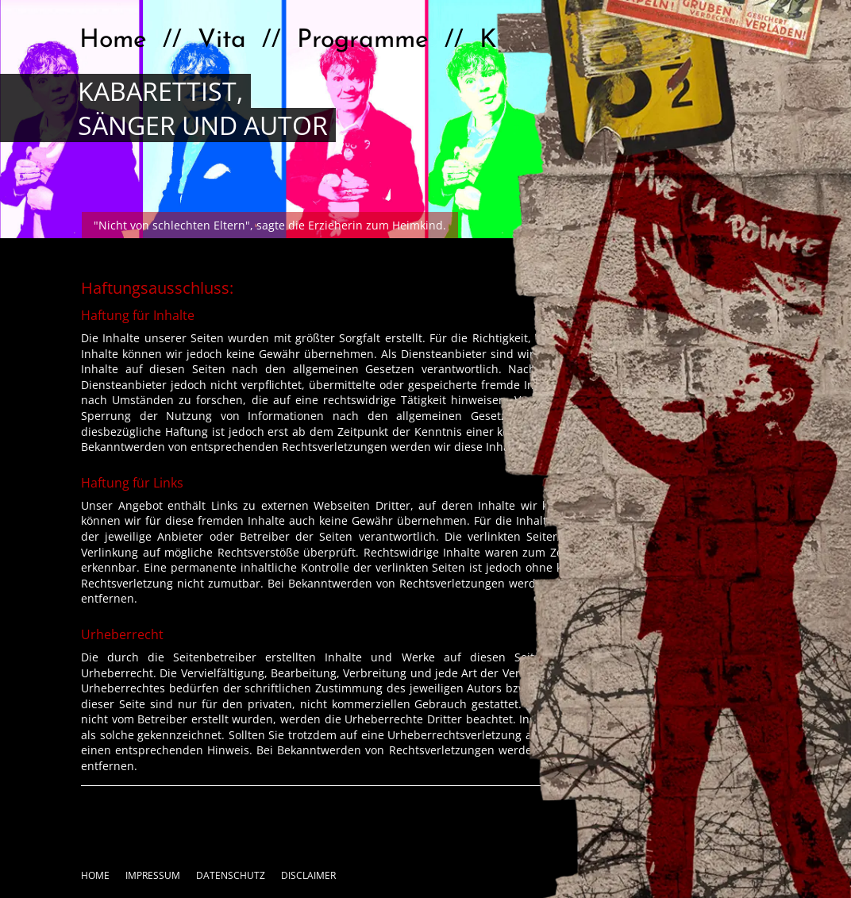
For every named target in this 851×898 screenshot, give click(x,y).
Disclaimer (308, 875)
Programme (363, 40)
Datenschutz (230, 875)
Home (113, 40)
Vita (222, 40)
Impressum (152, 875)
